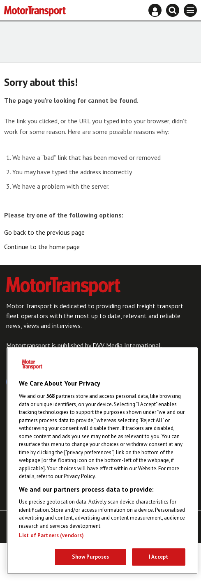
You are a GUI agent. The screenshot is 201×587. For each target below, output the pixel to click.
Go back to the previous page (44, 232)
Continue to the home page (42, 247)
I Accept (158, 556)
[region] (102, 460)
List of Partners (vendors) (51, 535)
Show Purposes (90, 556)
